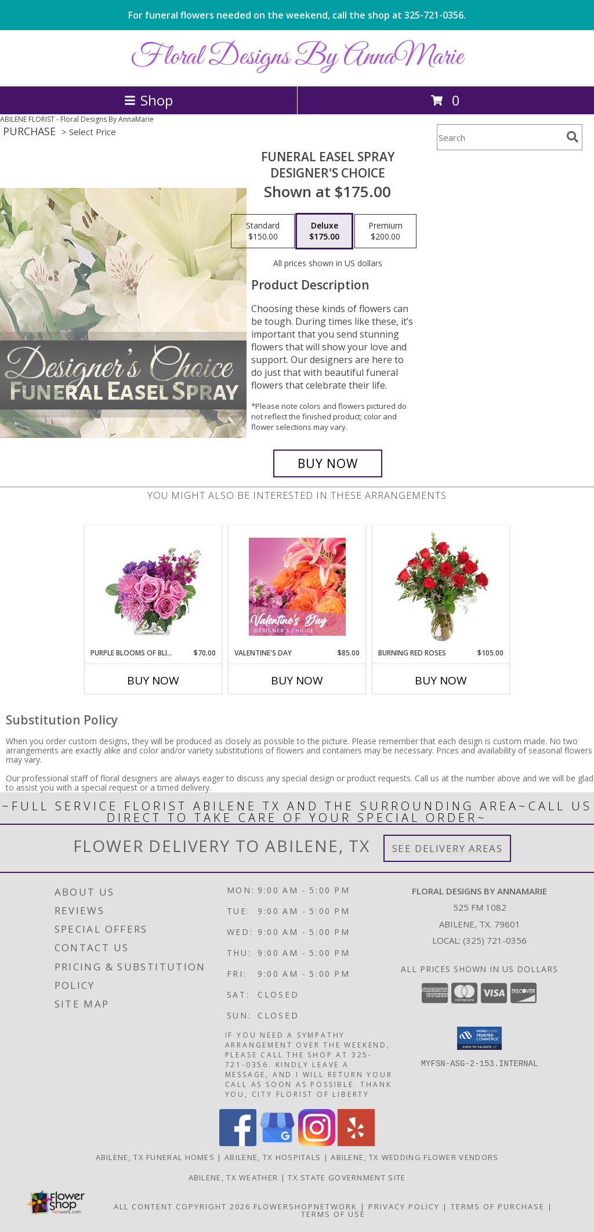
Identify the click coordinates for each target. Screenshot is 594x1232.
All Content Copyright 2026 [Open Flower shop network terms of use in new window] (182, 1206)
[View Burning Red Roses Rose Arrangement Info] (441, 586)
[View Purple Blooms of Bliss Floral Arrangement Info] (153, 587)
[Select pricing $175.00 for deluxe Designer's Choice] (324, 231)
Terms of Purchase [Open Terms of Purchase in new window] (498, 1206)
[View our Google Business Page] (277, 1142)
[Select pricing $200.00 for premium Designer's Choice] (385, 231)
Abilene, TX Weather (233, 1177)
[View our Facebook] (237, 1142)
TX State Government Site (346, 1177)
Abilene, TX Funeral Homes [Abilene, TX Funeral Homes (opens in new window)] (155, 1157)
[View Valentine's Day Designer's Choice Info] (297, 587)
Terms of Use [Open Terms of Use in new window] (333, 1214)
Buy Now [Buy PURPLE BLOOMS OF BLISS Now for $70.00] (153, 680)
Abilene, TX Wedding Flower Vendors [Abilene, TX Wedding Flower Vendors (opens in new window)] (414, 1157)
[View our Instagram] (316, 1142)
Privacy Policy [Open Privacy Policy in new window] (404, 1206)
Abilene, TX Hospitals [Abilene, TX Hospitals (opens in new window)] (272, 1157)
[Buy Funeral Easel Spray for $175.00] (327, 463)
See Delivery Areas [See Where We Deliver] (447, 848)
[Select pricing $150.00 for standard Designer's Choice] (262, 231)
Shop (148, 100)
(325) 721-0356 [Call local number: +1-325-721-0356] (495, 940)
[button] (479, 1038)
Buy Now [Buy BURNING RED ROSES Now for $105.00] (441, 680)
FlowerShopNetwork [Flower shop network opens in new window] (305, 1206)
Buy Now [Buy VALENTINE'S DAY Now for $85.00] (297, 680)
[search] (572, 137)
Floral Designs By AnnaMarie (297, 57)
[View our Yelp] (356, 1142)
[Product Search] (499, 137)
